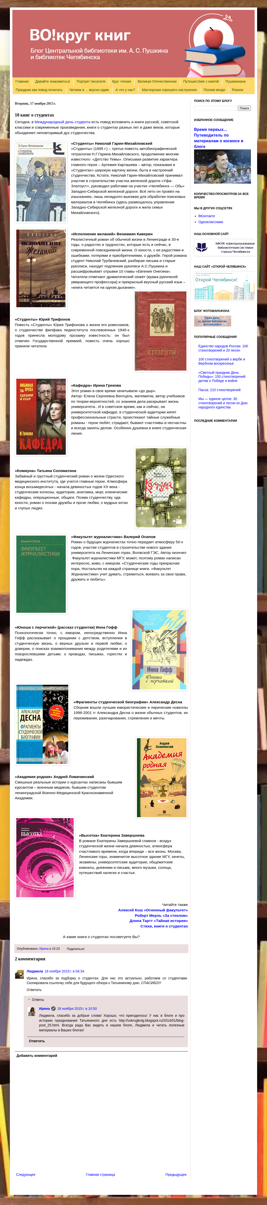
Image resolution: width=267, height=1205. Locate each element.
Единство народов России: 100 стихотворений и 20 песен (223, 348)
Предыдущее (176, 1175)
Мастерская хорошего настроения (169, 90)
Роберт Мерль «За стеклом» (161, 915)
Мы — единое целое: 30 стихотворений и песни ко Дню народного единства (223, 403)
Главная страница (100, 1175)
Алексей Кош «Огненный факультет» (153, 910)
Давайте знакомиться (52, 81)
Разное (237, 90)
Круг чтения (121, 81)
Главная (22, 81)
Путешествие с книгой (201, 81)
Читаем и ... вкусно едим (89, 90)
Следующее (25, 1175)
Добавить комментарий (37, 1056)
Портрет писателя (91, 81)
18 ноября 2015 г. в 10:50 (77, 1009)
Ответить (34, 990)
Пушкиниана (235, 81)
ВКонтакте (207, 216)
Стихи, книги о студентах (164, 926)
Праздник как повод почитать (39, 90)
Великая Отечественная (157, 81)
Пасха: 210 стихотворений (220, 390)
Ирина (43, 948)
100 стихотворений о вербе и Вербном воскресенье (222, 361)
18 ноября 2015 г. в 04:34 (64, 971)
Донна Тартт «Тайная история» (159, 921)
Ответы (38, 1000)
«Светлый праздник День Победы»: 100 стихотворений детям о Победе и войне (222, 377)
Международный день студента (62, 122)
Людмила (35, 971)
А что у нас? (125, 90)
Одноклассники (211, 222)
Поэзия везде (214, 90)
